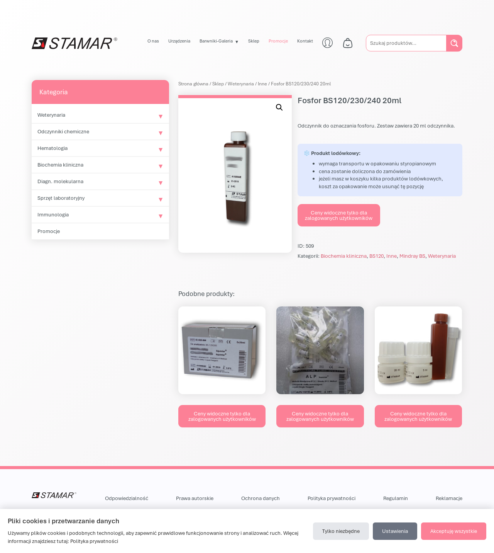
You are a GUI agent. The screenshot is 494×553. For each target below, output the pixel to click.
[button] (279, 107)
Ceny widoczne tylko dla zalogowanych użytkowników (338, 215)
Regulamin (395, 498)
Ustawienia (395, 530)
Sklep (253, 41)
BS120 (376, 255)
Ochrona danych (260, 498)
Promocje (278, 41)
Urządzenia (179, 41)
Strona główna (193, 83)
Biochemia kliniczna (60, 164)
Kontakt (305, 41)
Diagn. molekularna (60, 181)
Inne (262, 83)
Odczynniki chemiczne (63, 131)
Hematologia (52, 148)
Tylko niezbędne (341, 530)
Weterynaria (51, 114)
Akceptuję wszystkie (453, 530)
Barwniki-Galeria (216, 41)
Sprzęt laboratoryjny (61, 197)
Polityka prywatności (331, 498)
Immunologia (53, 214)
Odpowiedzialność (126, 498)
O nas (153, 41)
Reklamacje (449, 498)
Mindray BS (412, 255)
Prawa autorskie (194, 498)
